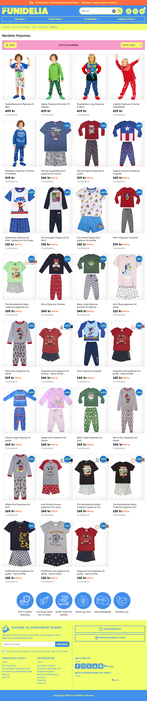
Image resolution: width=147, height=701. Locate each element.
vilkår (53, 651)
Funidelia (6, 27)
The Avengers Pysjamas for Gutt (55, 239)
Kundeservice (110, 629)
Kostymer (55, 19)
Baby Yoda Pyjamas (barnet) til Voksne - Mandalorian (87, 306)
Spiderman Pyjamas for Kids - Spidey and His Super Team (19, 239)
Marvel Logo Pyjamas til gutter (17, 439)
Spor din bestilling (110, 638)
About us (41, 683)
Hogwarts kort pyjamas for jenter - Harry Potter (127, 372)
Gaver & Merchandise (21, 27)
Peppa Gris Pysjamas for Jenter (53, 439)
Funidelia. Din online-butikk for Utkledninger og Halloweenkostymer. (25, 11)
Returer (6, 674)
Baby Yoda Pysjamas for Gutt (89, 439)
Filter (12, 45)
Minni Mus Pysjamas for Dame (125, 439)
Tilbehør (90, 19)
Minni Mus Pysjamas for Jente (17, 372)
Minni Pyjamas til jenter (53, 304)
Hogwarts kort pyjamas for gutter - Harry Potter (91, 572)
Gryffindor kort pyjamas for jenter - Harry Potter (55, 572)
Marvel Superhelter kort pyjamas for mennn (53, 172)
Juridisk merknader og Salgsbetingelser (48, 670)
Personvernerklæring (47, 674)
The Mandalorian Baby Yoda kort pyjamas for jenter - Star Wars (17, 306)
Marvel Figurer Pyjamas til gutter (90, 172)
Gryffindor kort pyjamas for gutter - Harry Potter (19, 572)
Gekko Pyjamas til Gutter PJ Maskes (55, 105)
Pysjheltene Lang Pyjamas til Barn (90, 105)
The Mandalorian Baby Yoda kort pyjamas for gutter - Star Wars (124, 506)
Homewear (43, 27)
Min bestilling (9, 665)
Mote (34, 27)
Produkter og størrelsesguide (17, 671)
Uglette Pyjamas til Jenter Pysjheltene (126, 105)
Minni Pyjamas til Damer (125, 237)
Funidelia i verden (46, 665)
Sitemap (41, 680)
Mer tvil (6, 677)
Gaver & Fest (126, 19)
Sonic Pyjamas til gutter (89, 371)
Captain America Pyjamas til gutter (126, 172)
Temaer (19, 19)
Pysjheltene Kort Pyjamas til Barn (19, 105)
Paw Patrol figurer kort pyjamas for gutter (88, 239)
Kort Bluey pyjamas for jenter (125, 305)
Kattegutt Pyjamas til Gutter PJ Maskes (19, 172)
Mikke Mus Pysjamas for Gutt (17, 506)
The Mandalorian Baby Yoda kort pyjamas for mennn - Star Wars (88, 506)
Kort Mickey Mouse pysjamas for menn (51, 506)
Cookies (41, 677)
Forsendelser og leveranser (16, 668)
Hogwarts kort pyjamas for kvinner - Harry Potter (55, 372)
